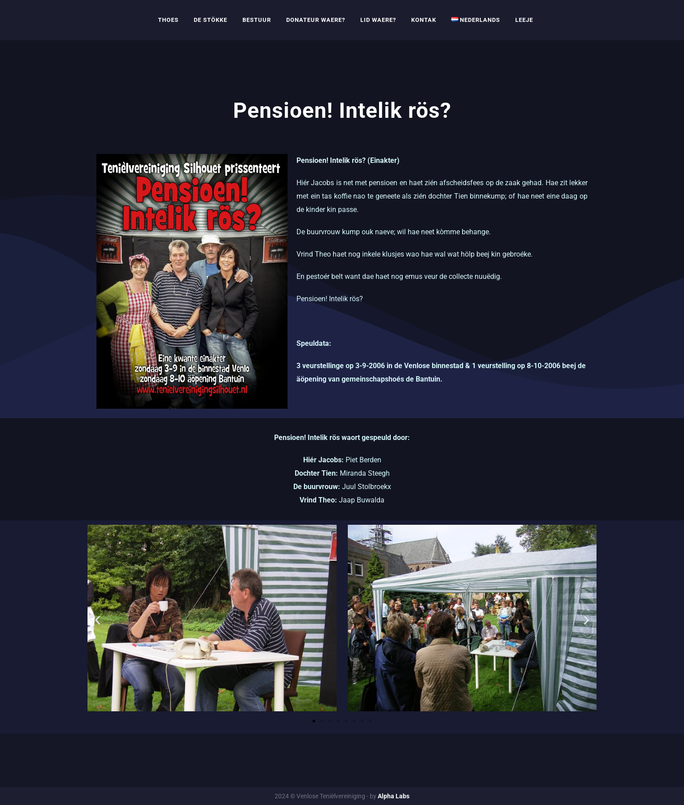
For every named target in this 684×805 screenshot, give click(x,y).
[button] (97, 620)
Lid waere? (378, 20)
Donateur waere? (315, 20)
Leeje (524, 20)
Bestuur (256, 20)
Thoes (168, 20)
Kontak (423, 20)
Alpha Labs (393, 796)
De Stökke (210, 20)
